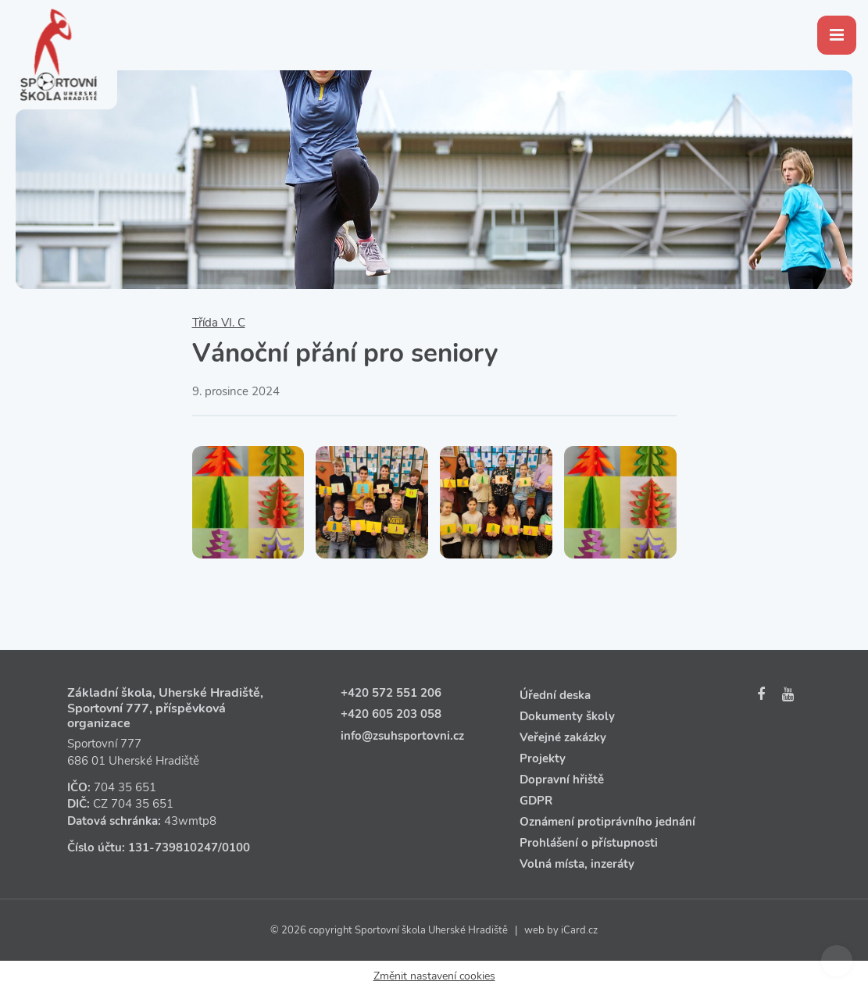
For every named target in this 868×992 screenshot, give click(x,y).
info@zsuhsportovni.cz (402, 736)
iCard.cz (579, 930)
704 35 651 (125, 787)
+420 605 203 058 (391, 714)
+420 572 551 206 (391, 693)
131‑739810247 (173, 847)
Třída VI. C (218, 322)
